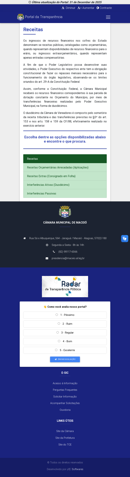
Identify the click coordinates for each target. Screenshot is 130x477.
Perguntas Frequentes (65, 389)
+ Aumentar (85, 8)
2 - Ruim (65, 323)
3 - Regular (65, 332)
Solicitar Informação (65, 396)
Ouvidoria (65, 409)
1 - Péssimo (65, 315)
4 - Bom (65, 341)
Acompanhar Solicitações (65, 403)
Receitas (32, 158)
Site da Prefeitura (65, 437)
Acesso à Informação (65, 383)
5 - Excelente (65, 350)
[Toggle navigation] (108, 17)
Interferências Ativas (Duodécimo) (48, 185)
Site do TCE (65, 444)
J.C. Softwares (75, 469)
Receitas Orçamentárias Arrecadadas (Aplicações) (57, 167)
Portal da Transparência (40, 17)
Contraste (104, 8)
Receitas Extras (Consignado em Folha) (51, 176)
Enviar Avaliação (65, 359)
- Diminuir (68, 8)
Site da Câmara (65, 431)
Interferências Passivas (41, 193)
